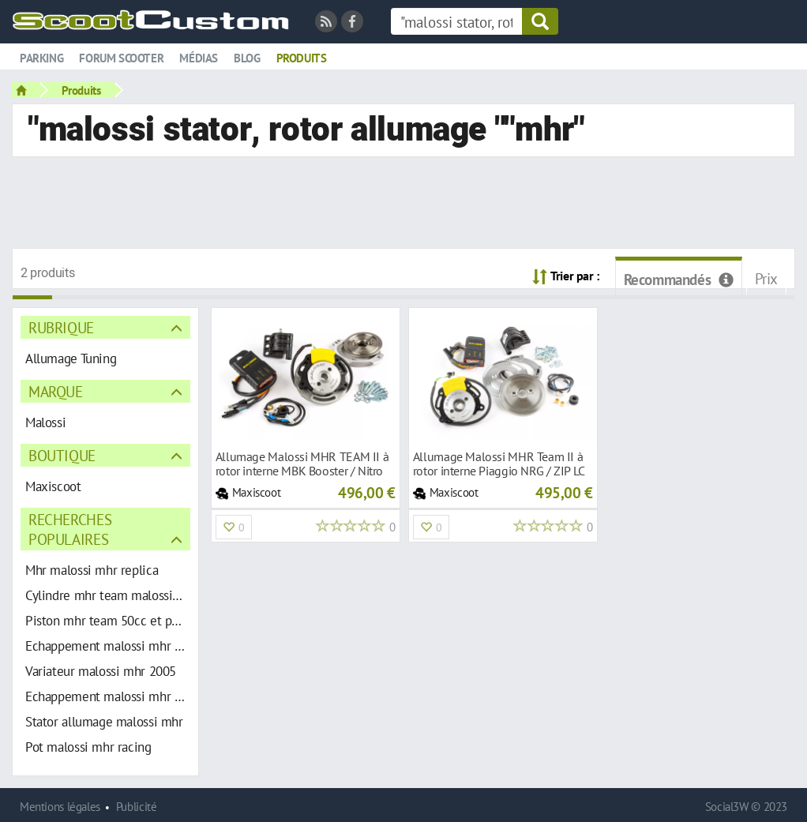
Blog (247, 58)
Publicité (136, 807)
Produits (301, 58)
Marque (55, 391)
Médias (198, 58)
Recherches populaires (69, 529)
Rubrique (61, 327)
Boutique (62, 455)
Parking (41, 58)
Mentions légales (60, 807)
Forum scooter (121, 58)
